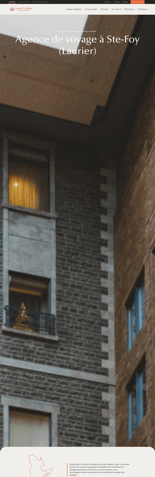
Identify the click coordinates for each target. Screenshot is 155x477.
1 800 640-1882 (137, 2)
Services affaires (24, 2)
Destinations (129, 9)
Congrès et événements (40, 2)
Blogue (117, 2)
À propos (108, 2)
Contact (125, 2)
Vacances (12, 2)
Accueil (60, 31)
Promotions (142, 9)
